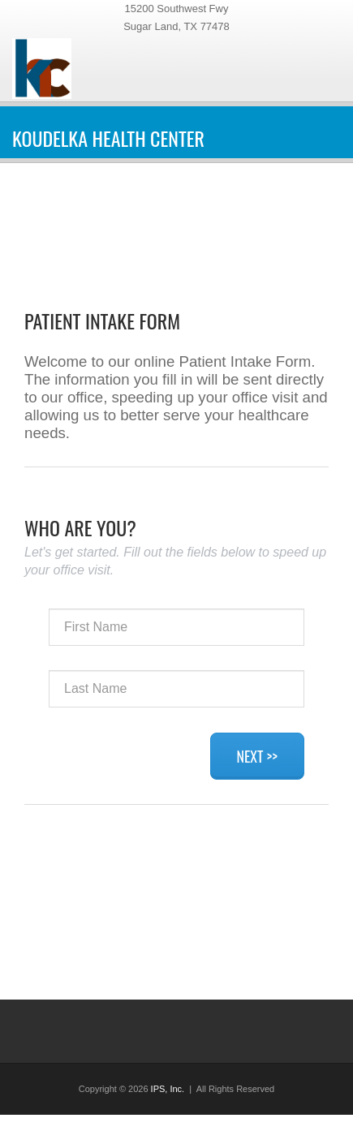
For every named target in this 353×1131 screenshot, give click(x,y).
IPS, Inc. (168, 1089)
